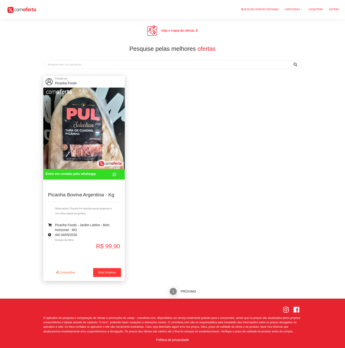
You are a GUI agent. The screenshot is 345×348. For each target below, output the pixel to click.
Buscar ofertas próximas (259, 9)
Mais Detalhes (107, 272)
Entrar (334, 9)
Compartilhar (65, 272)
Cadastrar (315, 9)
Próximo (188, 291)
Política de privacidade (172, 340)
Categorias (293, 9)
